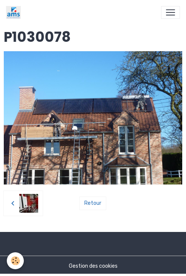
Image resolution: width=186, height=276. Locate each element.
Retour (92, 203)
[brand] (15, 12)
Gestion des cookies (93, 266)
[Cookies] (15, 260)
